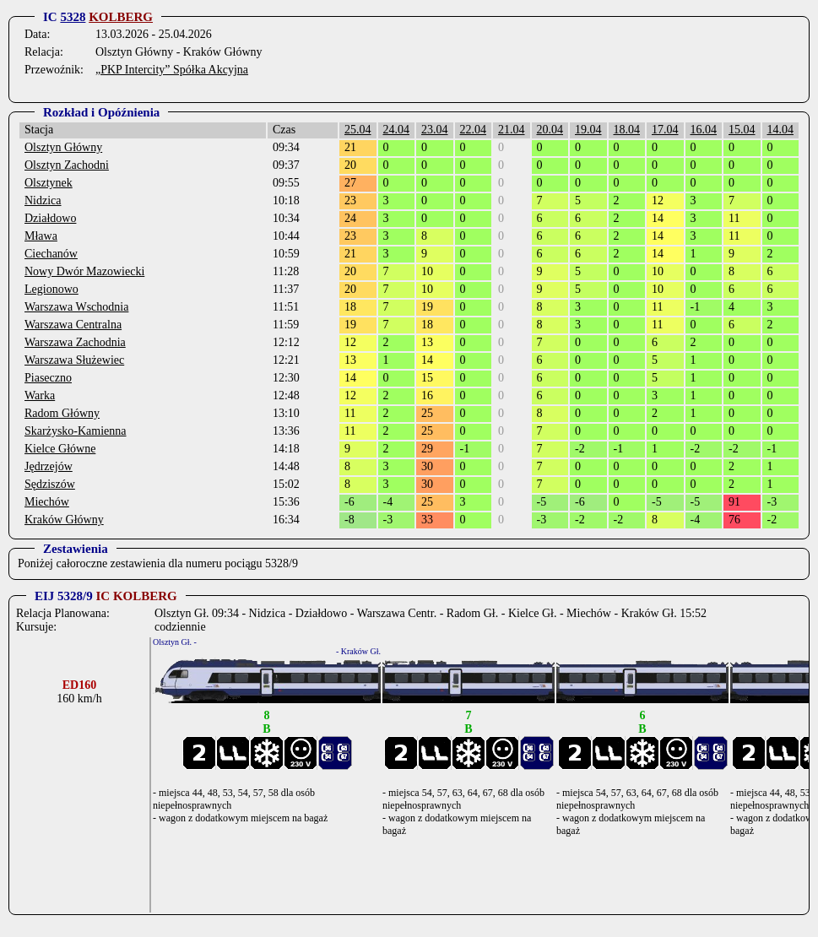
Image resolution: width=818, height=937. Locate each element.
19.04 (588, 129)
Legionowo (51, 289)
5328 (72, 17)
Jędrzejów (48, 466)
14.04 (780, 129)
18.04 (627, 129)
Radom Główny (62, 413)
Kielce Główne (59, 448)
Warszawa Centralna (73, 324)
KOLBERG (121, 17)
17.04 (665, 129)
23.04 (434, 129)
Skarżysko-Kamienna (75, 431)
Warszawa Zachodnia (75, 342)
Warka (39, 395)
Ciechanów (51, 253)
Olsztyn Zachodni (66, 165)
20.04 (550, 129)
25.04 (357, 129)
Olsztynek (48, 182)
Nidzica (43, 200)
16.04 (704, 129)
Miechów (46, 502)
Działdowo (50, 218)
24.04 (396, 129)
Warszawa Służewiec (74, 360)
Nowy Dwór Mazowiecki (84, 271)
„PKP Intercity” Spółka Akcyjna (171, 69)
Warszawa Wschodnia (76, 307)
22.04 (473, 129)
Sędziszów (49, 484)
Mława (40, 236)
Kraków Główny (64, 519)
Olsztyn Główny (63, 147)
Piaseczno (48, 377)
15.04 (742, 129)
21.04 (511, 129)
